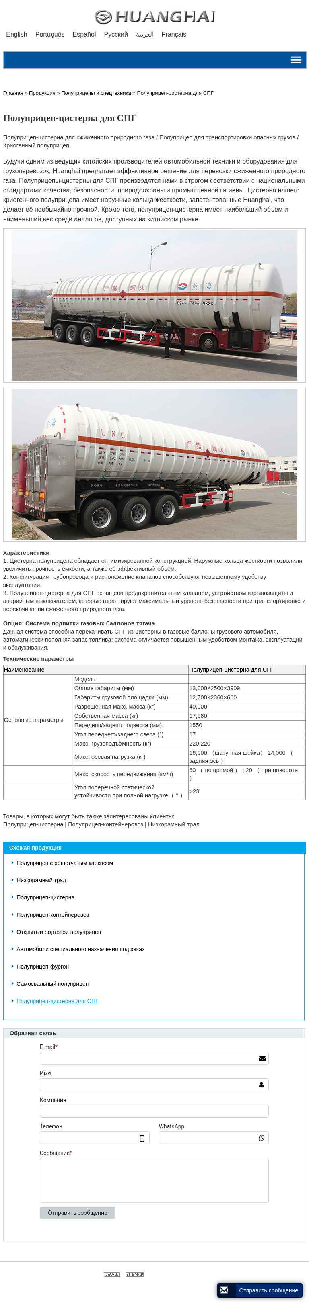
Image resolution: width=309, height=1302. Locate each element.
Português (50, 34)
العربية (145, 34)
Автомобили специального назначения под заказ (80, 949)
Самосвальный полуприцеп (52, 984)
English (16, 34)
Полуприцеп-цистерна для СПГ (57, 1001)
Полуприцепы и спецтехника (96, 93)
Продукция (42, 93)
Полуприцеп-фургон (42, 966)
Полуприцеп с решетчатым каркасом (64, 863)
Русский (116, 34)
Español (84, 34)
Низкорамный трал (41, 880)
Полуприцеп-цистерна (45, 897)
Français (174, 34)
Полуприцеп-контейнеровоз (52, 915)
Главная (13, 93)
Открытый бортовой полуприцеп (58, 932)
